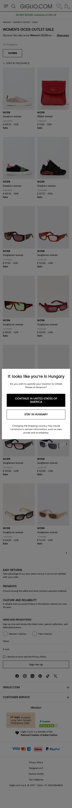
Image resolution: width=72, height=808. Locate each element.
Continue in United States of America (36, 400)
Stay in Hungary (36, 414)
